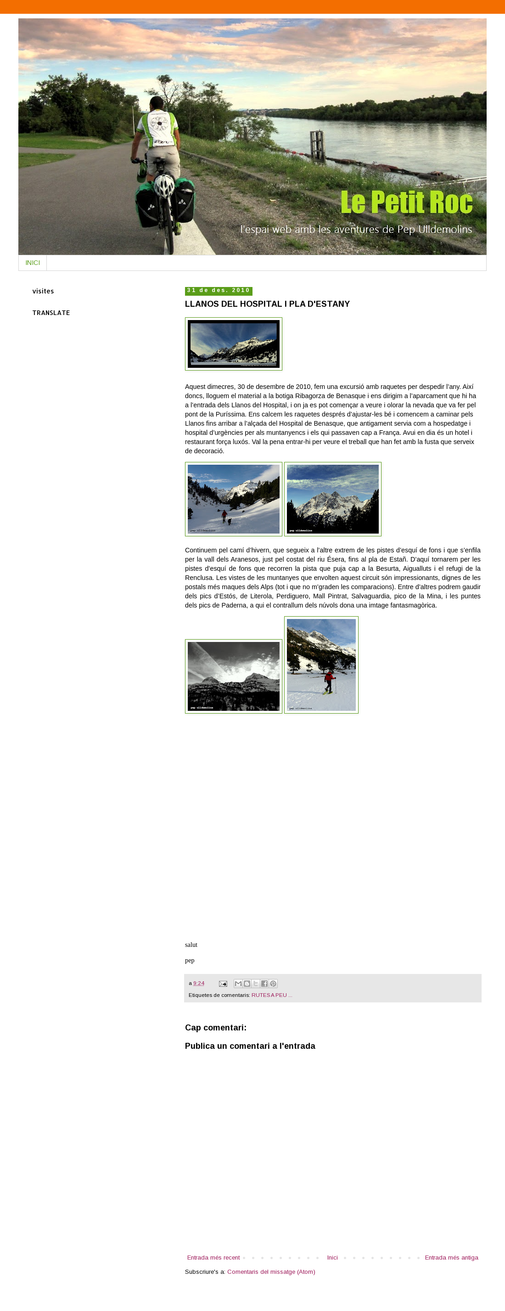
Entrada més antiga (451, 1257)
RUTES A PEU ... (272, 995)
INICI (32, 262)
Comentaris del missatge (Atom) (271, 1271)
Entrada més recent (213, 1257)
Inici (332, 1257)
